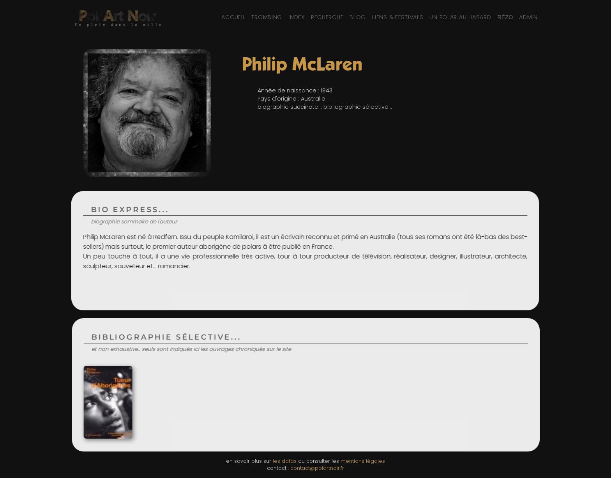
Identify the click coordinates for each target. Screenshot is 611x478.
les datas (285, 461)
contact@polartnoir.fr (317, 468)
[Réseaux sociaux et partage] (505, 17)
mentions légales (363, 461)
